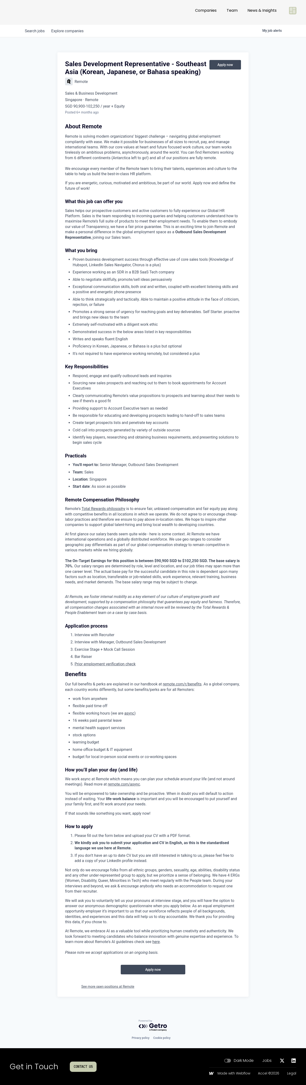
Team (232, 12)
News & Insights (262, 12)
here (156, 941)
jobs (35, 31)
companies (69, 31)
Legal (291, 1073)
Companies (206, 12)
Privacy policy (140, 1038)
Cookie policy (161, 1038)
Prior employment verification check (105, 664)
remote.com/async (124, 784)
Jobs (267, 1060)
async (129, 713)
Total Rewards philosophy (103, 508)
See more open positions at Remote (107, 986)
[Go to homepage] (25, 12)
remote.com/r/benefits (182, 684)
